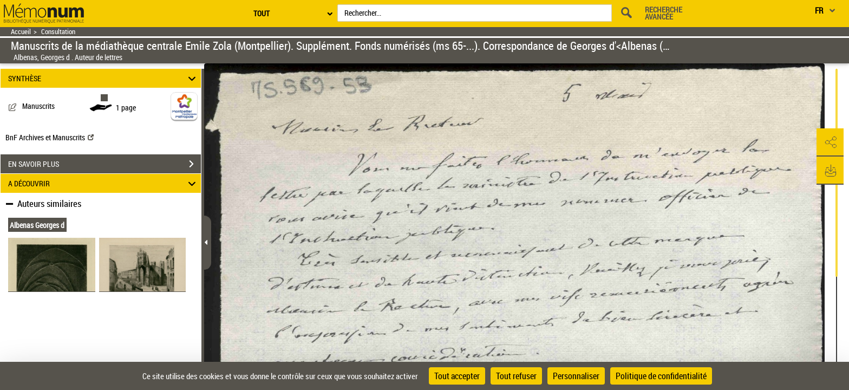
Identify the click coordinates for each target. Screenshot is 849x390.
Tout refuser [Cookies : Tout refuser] (516, 376)
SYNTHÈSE (103, 78)
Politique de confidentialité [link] (661, 376)
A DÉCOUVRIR (103, 183)
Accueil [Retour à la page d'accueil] (21, 31)
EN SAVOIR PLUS (104, 164)
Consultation (58, 31)
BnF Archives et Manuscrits (49, 137)
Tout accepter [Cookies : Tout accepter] (457, 376)
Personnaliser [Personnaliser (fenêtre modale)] (576, 376)
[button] (830, 142)
